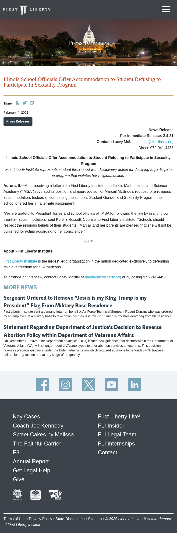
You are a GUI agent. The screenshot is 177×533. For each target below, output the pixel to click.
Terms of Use (14, 519)
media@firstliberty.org (155, 142)
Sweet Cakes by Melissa (43, 434)
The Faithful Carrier (37, 443)
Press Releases (18, 121)
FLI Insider (111, 425)
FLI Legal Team (117, 434)
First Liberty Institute (20, 261)
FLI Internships (116, 443)
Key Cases (26, 416)
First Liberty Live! (119, 416)
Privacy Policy (40, 519)
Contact (107, 452)
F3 (16, 452)
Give (18, 479)
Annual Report (31, 461)
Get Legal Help (31, 470)
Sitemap (95, 519)
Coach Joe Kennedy (38, 425)
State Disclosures (70, 519)
